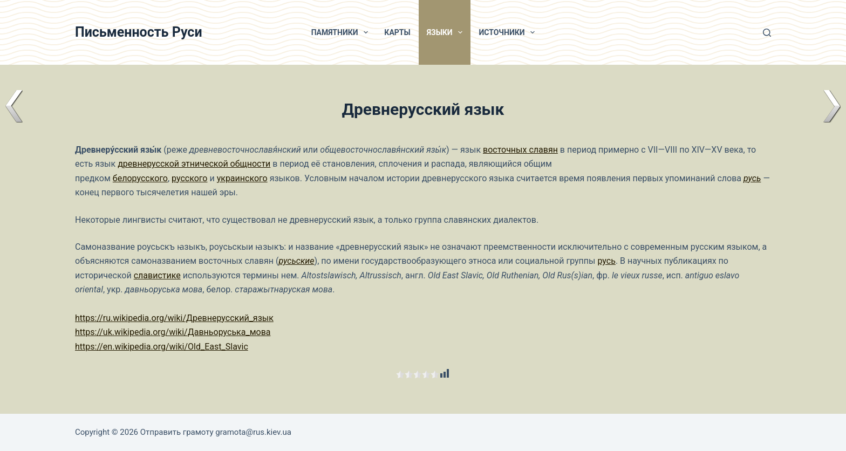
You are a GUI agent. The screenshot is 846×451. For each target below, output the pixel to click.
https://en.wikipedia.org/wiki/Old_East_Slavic (161, 346)
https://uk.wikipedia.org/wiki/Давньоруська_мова (172, 332)
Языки (447, 32)
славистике (157, 275)
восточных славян (520, 150)
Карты (397, 32)
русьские (296, 261)
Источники (509, 32)
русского (189, 178)
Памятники (342, 32)
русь (752, 178)
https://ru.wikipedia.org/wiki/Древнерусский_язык (174, 318)
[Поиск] (767, 33)
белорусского (140, 178)
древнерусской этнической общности (194, 164)
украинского (242, 178)
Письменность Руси (138, 32)
